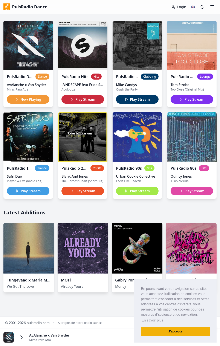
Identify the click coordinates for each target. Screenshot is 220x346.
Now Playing (28, 99)
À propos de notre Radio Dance (80, 323)
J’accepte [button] (175, 331)
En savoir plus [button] (152, 320)
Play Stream (82, 99)
